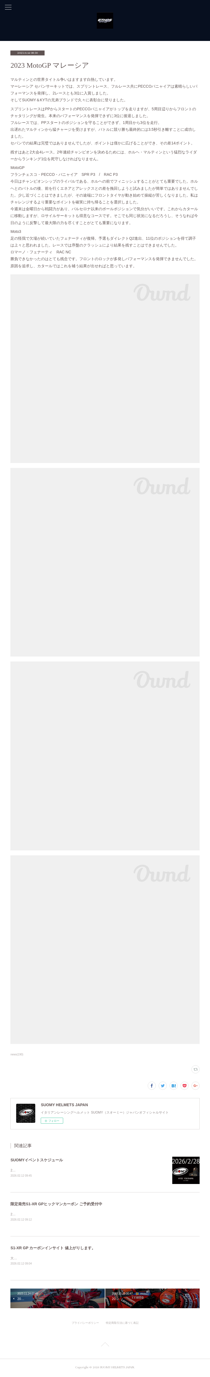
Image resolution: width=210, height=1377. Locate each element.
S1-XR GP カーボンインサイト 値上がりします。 (52, 1248)
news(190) (16, 1054)
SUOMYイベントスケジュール (36, 1160)
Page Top (105, 1346)
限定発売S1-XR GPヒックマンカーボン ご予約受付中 (56, 1204)
